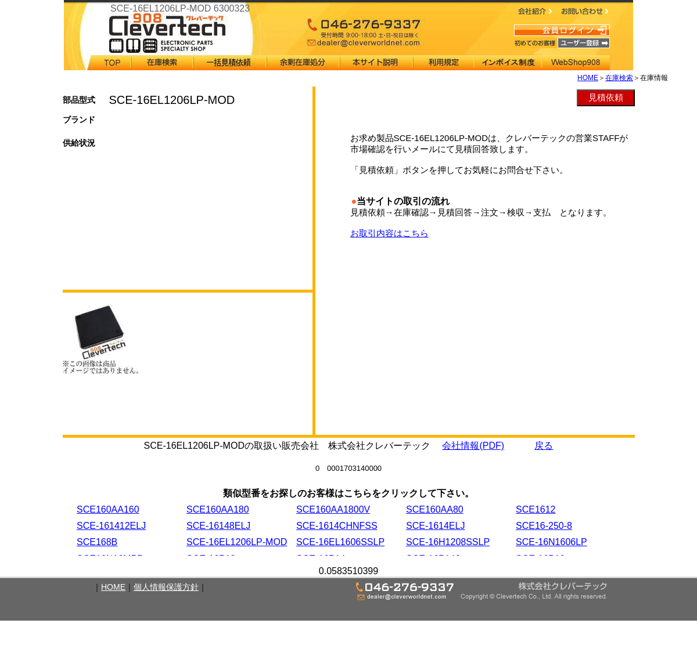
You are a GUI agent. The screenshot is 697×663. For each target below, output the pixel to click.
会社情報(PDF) (473, 446)
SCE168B (97, 542)
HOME (587, 78)
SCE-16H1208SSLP (448, 542)
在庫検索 (619, 78)
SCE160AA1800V (333, 509)
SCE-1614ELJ (435, 526)
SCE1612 (536, 509)
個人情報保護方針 (166, 587)
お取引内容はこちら (389, 233)
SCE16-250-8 (544, 526)
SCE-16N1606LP (551, 542)
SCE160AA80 (435, 509)
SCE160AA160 (108, 509)
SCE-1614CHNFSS (337, 526)
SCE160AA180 (217, 509)
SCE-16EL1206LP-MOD (236, 542)
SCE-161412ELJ (111, 526)
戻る (543, 446)
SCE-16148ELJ (218, 526)
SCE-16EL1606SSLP (340, 542)
